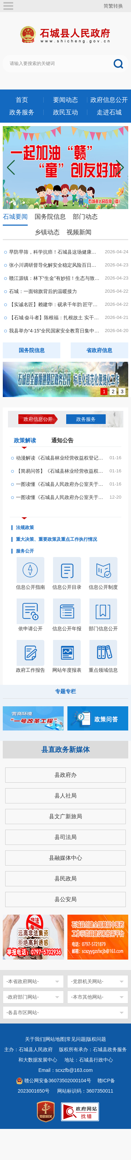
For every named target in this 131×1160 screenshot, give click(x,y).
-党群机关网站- (87, 981)
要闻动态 (65, 99)
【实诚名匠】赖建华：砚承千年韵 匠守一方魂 (54, 304)
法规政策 (25, 527)
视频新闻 (79, 232)
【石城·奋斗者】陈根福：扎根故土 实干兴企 (54, 317)
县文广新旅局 (65, 816)
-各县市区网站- (23, 1012)
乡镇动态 (47, 232)
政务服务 (21, 112)
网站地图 (55, 1039)
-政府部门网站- (23, 997)
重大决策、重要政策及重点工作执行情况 (56, 539)
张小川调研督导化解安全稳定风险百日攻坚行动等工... (54, 265)
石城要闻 (15, 216)
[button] (120, 167)
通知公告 (62, 440)
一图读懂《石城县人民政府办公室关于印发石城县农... (60, 497)
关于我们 (34, 1039)
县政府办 (65, 775)
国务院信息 (50, 216)
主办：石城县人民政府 (31, 1049)
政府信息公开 (109, 99)
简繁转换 (113, 6)
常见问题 (76, 1039)
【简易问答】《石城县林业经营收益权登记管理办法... (60, 471)
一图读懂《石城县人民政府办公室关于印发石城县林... (60, 484)
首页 (22, 99)
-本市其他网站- (87, 997)
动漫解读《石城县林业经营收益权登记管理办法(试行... (60, 458)
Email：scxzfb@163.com (65, 1070)
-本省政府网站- (23, 981)
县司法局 (65, 837)
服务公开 (25, 551)
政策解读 (25, 441)
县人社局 (65, 796)
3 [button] (122, 391)
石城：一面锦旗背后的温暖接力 (43, 291)
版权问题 (96, 1039)
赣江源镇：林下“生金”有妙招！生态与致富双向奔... (54, 278)
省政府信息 (99, 350)
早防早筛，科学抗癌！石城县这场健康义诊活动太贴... (54, 252)
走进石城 (109, 112)
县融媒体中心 (65, 858)
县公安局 (65, 899)
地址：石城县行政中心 (88, 1060)
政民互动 (65, 112)
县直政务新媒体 (65, 749)
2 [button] (113, 391)
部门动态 (85, 216)
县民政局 (65, 878)
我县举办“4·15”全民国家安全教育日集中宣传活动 (54, 330)
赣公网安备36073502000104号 (57, 1080)
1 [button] (104, 391)
